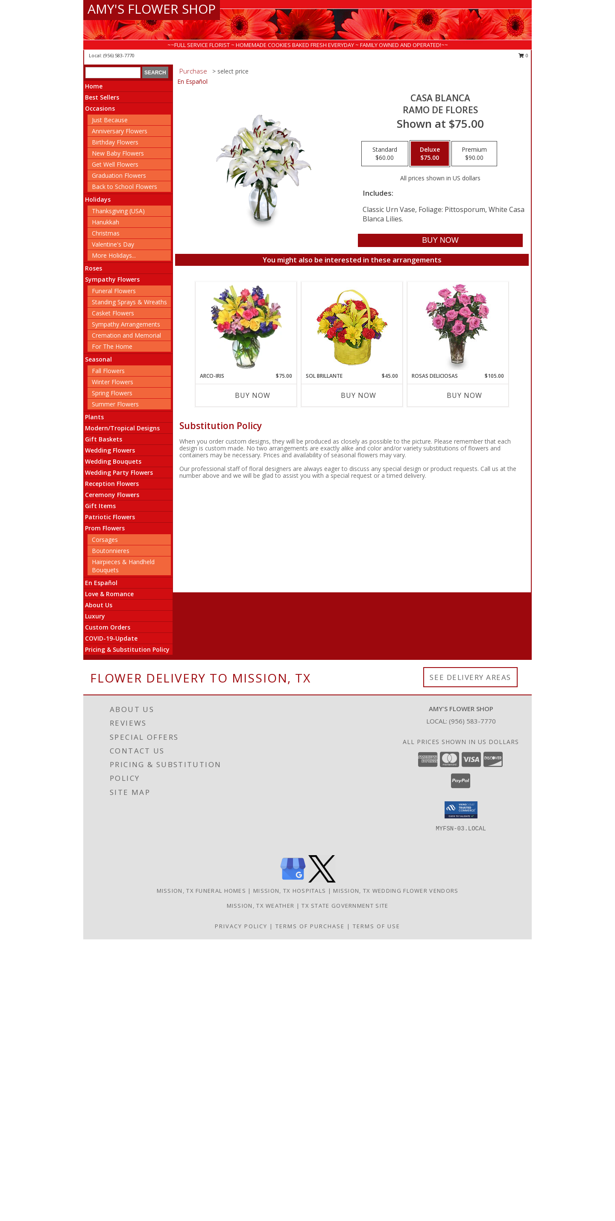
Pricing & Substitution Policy (127, 649)
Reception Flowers (112, 484)
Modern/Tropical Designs (122, 428)
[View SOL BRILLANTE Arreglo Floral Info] (352, 327)
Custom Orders (107, 627)
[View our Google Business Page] (293, 880)
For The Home (112, 346)
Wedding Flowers (110, 450)
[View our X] (322, 880)
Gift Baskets (103, 439)
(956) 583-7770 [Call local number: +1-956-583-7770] (119, 55)
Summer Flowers (115, 404)
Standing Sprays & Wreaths (129, 302)
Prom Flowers (105, 528)
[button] (461, 809)
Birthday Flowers (115, 142)
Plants (94, 417)
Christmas (106, 233)
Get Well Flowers (115, 164)
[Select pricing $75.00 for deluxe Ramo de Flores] (430, 153)
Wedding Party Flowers (119, 472)
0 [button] (523, 55)
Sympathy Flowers (112, 279)
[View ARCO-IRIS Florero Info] (246, 327)
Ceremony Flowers (112, 495)
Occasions (100, 108)
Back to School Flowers (124, 186)
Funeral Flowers (114, 291)
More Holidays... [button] (114, 255)
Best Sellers (102, 97)
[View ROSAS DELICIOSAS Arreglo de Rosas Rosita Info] (458, 327)
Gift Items (100, 506)
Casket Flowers (113, 313)
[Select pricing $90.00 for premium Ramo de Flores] (474, 153)
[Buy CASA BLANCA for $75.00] (440, 240)
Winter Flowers (112, 382)
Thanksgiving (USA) (118, 211)
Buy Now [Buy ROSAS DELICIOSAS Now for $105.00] (464, 395)
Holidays (98, 199)
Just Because (110, 120)
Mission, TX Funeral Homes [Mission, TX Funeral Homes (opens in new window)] (201, 890)
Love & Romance (109, 594)
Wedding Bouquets (113, 461)
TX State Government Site (345, 905)
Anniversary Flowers (119, 131)
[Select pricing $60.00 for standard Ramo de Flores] (385, 153)
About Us (98, 605)
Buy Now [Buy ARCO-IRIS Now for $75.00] (252, 395)
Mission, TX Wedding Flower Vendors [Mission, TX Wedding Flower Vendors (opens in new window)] (395, 890)
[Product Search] (113, 72)
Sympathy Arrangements (126, 324)
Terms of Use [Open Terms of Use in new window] (376, 926)
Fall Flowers (108, 371)
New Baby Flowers (118, 153)
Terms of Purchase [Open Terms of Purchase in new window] (310, 926)
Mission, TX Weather (261, 905)
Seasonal (98, 359)
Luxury (95, 616)
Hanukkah (105, 222)
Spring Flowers (112, 393)
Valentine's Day (113, 244)
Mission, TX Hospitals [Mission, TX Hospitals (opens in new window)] (289, 890)
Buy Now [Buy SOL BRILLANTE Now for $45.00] (358, 395)
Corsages (105, 539)
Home (93, 86)
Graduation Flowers (119, 175)
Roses (93, 268)
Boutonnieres (110, 551)
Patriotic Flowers (110, 517)
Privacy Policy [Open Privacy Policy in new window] (241, 926)
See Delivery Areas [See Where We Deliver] (470, 677)
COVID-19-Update (111, 638)
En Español (101, 583)
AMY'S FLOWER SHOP (152, 8)
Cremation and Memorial (126, 335)
